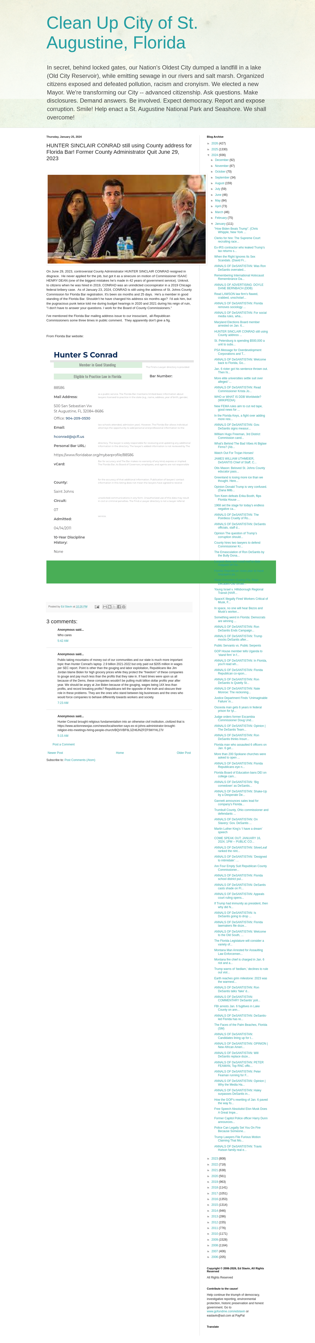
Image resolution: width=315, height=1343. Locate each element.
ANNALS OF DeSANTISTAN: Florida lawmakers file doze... (238, 923)
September (222, 177)
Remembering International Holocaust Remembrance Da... (239, 277)
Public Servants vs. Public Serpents (237, 645)
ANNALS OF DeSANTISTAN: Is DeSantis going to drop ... (235, 914)
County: (60, 482)
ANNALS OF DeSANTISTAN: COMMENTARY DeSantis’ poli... (237, 998)
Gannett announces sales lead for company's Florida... (236, 802)
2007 (215, 1251)
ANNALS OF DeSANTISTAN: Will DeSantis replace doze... (236, 1054)
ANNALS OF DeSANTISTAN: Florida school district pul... (238, 877)
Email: (59, 427)
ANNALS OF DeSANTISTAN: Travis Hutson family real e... (238, 1148)
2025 (215, 149)
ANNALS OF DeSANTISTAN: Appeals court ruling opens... (239, 895)
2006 (215, 1257)
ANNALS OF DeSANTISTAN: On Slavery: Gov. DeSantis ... (236, 821)
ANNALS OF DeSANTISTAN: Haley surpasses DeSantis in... (237, 1092)
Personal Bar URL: (70, 446)
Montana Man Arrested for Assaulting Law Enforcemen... (238, 951)
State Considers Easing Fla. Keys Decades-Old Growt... (236, 581)
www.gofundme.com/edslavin (226, 1311)
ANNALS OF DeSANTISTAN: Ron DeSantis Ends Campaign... (236, 628)
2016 (215, 1199)
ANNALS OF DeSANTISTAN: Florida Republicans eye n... (238, 765)
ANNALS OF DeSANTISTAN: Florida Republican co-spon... (238, 671)
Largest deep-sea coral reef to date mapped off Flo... (237, 563)
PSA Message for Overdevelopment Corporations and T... (237, 351)
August (220, 183)
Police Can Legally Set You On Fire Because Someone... (237, 1129)
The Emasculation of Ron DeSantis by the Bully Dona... (239, 553)
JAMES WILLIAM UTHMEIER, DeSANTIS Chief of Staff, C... (235, 460)
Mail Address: (66, 397)
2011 (215, 1228)
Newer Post (55, 753)
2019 (215, 1182)
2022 (215, 1164)
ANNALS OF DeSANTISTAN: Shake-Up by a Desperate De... (240, 793)
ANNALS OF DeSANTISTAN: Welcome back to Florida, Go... (240, 361)
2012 (215, 1222)
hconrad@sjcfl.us (69, 436)
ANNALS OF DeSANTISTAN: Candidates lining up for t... (233, 1035)
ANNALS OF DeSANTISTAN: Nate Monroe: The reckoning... (237, 690)
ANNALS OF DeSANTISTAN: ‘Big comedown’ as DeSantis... (236, 783)
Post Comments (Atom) (79, 760)
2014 (215, 1210)
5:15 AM (63, 736)
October (220, 171)
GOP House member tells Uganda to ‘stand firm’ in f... (238, 652)
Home (120, 753)
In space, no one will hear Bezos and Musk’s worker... (238, 609)
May (218, 200)
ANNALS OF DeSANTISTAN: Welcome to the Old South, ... (240, 933)
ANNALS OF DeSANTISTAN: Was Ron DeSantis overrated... (240, 267)
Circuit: (60, 500)
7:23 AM (63, 703)
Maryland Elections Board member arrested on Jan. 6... (237, 323)
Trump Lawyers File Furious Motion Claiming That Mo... (237, 1138)
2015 (215, 1205)
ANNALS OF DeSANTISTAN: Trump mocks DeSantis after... (238, 637)
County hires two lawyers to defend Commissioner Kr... (237, 544)
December (222, 160)
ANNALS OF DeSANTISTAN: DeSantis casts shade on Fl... (240, 886)
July (218, 189)
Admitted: (63, 519)
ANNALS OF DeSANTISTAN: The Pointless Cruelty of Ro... (236, 516)
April (218, 206)
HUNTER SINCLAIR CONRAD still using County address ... (241, 333)
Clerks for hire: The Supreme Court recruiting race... (237, 239)
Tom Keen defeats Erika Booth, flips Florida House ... (237, 497)
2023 (215, 1158)
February (221, 218)
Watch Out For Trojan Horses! (234, 453)
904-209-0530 (78, 418)
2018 (215, 1187)
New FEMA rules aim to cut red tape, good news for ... (238, 407)
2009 (215, 1239)
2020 (215, 1176)
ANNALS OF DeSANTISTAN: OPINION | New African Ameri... (241, 1045)
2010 (215, 1233)
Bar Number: (161, 376)
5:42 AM (63, 641)
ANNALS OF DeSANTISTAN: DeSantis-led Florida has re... (240, 1017)
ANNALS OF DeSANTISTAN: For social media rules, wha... (240, 314)
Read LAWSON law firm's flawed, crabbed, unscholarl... (236, 295)
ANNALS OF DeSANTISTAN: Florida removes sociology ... (238, 305)
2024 (215, 155)
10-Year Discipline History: (69, 540)
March (219, 212)
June (218, 195)
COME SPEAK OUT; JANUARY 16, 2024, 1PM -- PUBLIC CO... (237, 839)
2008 (215, 1245)
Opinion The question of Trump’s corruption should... (235, 535)
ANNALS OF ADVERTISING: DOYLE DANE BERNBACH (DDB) (238, 286)
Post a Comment (64, 744)
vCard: (59, 464)
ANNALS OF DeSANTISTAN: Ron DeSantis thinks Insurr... (236, 737)
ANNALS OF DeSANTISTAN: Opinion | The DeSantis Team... (240, 727)
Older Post (184, 753)
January (220, 223)
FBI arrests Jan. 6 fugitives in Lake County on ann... (237, 1008)
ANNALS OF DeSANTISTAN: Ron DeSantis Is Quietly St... (236, 681)
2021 (215, 1170)
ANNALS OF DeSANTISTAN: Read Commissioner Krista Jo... (237, 389)
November (222, 166)
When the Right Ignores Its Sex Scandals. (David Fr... (234, 258)
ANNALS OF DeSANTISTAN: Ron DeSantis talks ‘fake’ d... (236, 989)
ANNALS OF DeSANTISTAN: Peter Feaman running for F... (237, 1073)
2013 (215, 1216)
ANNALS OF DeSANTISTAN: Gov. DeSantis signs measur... (237, 426)
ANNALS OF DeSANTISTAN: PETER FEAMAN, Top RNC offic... (239, 1064)
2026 (215, 143)
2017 (215, 1193)
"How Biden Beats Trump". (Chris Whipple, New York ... (236, 230)
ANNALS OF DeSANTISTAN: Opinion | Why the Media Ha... (240, 1082)
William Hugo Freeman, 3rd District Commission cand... (237, 435)
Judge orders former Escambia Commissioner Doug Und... (234, 718)
